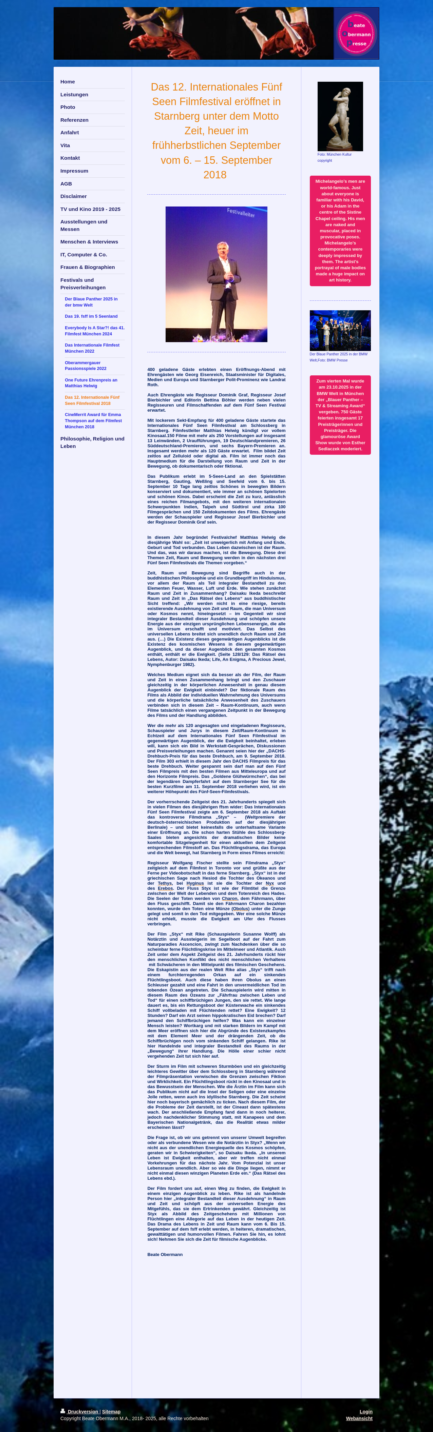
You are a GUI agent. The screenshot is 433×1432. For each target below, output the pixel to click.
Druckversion (79, 1411)
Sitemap (111, 1411)
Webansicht (359, 1418)
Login (366, 1411)
